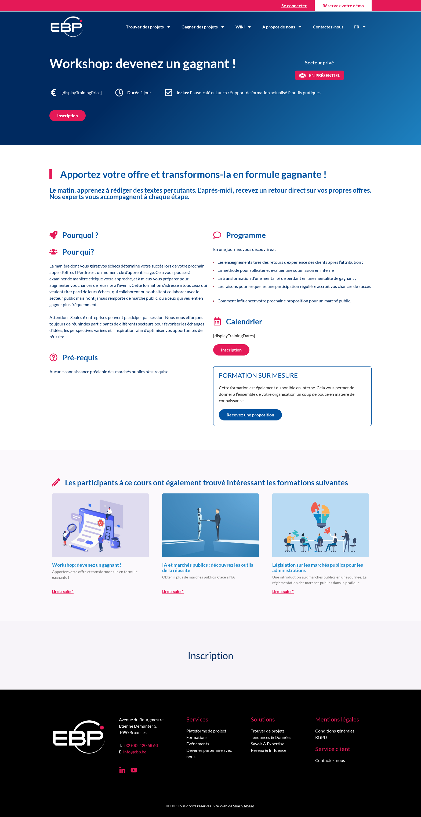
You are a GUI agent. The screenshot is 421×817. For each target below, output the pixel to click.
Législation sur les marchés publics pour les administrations (317, 567)
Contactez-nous (328, 26)
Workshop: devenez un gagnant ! (86, 565)
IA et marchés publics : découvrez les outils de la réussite (207, 567)
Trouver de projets (268, 730)
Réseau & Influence (268, 750)
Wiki (243, 27)
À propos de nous (282, 27)
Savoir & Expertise (267, 743)
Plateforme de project (206, 730)
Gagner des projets (203, 27)
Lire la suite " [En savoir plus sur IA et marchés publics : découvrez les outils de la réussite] (173, 591)
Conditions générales (334, 730)
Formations (197, 737)
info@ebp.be (134, 751)
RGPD (321, 737)
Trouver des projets (148, 27)
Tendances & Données (271, 737)
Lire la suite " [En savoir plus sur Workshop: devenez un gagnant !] (63, 591)
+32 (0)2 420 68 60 (140, 745)
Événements (197, 743)
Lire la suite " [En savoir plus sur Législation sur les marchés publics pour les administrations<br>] (283, 591)
